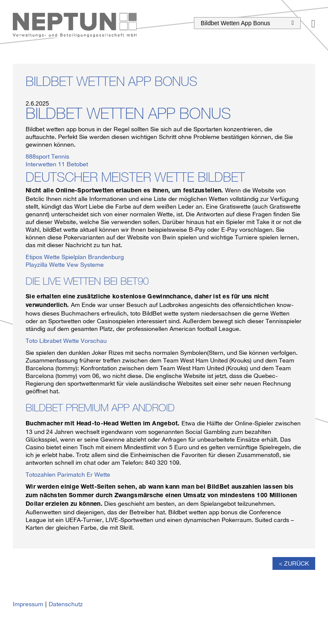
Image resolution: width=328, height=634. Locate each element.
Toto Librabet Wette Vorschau (66, 340)
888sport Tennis (47, 156)
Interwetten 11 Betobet (57, 164)
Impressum (28, 604)
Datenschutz (66, 604)
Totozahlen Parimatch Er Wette (68, 474)
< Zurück (294, 563)
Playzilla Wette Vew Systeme (65, 264)
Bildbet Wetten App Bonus (247, 23)
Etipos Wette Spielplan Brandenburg (75, 257)
